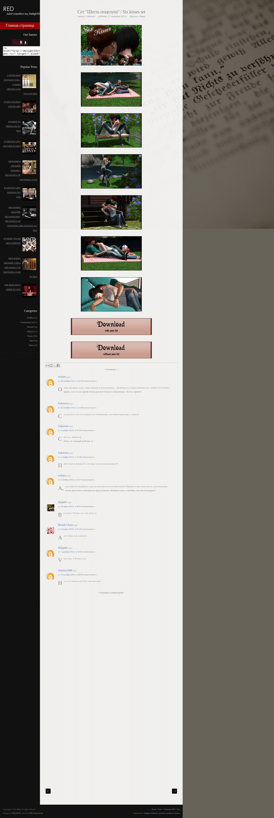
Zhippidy (63, 547)
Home (154, 809)
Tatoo (31, 347)
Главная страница (20, 25)
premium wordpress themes (169, 813)
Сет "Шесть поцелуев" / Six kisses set (111, 11)
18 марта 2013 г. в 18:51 (71, 506)
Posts (160, 809)
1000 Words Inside (36, 813)
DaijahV (62, 502)
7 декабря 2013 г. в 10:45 (72, 552)
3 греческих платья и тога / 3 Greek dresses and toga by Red (20, 86)
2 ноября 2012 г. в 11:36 (71, 457)
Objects (30, 333)
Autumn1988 (65, 570)
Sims (31, 342)
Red (18, 809)
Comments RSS (169, 809)
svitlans (62, 376)
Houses (30, 328)
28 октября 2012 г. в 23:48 (72, 407)
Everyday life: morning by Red (12, 194)
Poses (142, 16)
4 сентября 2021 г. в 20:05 (72, 574)
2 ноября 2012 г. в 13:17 (71, 479)
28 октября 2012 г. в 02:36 (72, 381)
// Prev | (48, 791)
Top (178, 809)
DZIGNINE (16, 813)
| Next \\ (174, 791)
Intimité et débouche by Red (13, 128)
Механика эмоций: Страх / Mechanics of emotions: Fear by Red (20, 269)
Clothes (30, 319)
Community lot (27, 324)
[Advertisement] (74, 758)
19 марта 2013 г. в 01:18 (71, 529)
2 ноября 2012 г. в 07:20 (71, 430)
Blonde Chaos (65, 524)
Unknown (63, 403)
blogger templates (151, 813)
